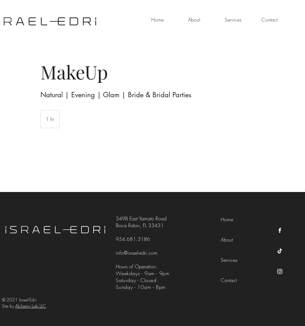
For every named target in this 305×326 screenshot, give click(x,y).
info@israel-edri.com (136, 252)
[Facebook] (279, 230)
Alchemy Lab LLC (30, 306)
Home (227, 219)
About (227, 239)
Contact (229, 280)
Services (229, 259)
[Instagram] (279, 271)
